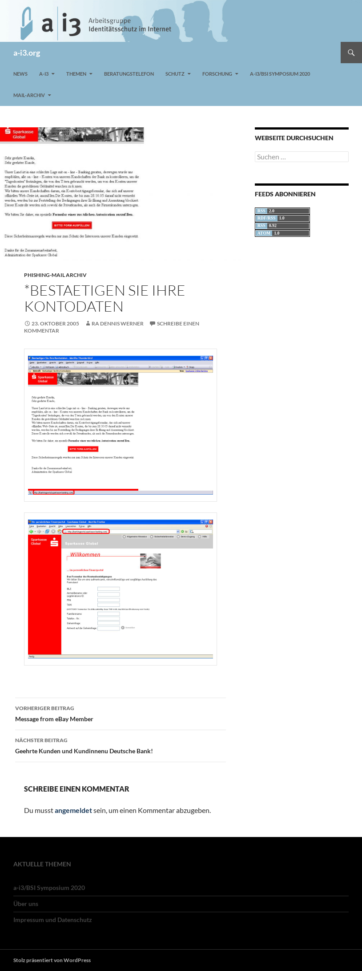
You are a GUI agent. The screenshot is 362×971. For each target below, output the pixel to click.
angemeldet (73, 810)
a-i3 (43, 74)
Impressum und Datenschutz (52, 919)
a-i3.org (26, 52)
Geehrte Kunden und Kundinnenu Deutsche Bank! (120, 745)
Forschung (217, 74)
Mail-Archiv (29, 95)
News (20, 74)
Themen (76, 74)
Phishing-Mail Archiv (55, 275)
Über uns (25, 903)
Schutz (175, 74)
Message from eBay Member (120, 713)
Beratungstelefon (129, 74)
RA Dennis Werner (118, 323)
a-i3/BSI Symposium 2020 (280, 74)
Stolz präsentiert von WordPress (52, 960)
